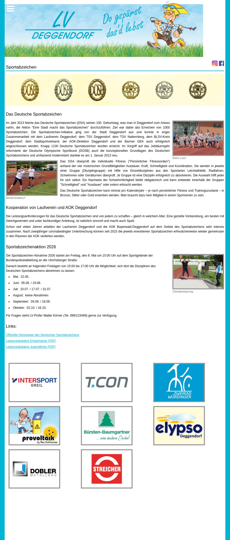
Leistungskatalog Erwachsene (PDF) (31, 341)
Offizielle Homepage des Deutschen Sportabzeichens (42, 335)
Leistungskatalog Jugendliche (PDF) (31, 347)
